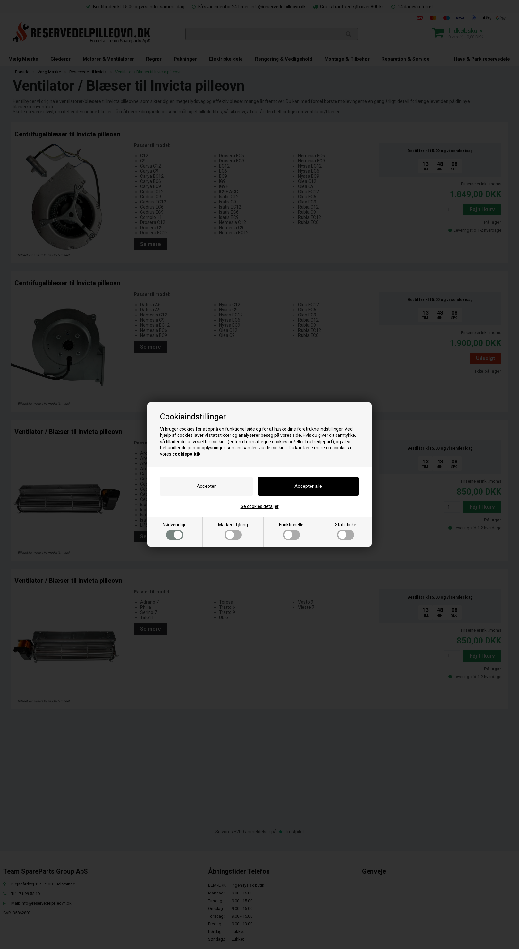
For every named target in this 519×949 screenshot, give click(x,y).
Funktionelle (291, 531)
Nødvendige (175, 531)
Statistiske (345, 531)
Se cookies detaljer (260, 506)
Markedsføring (233, 531)
